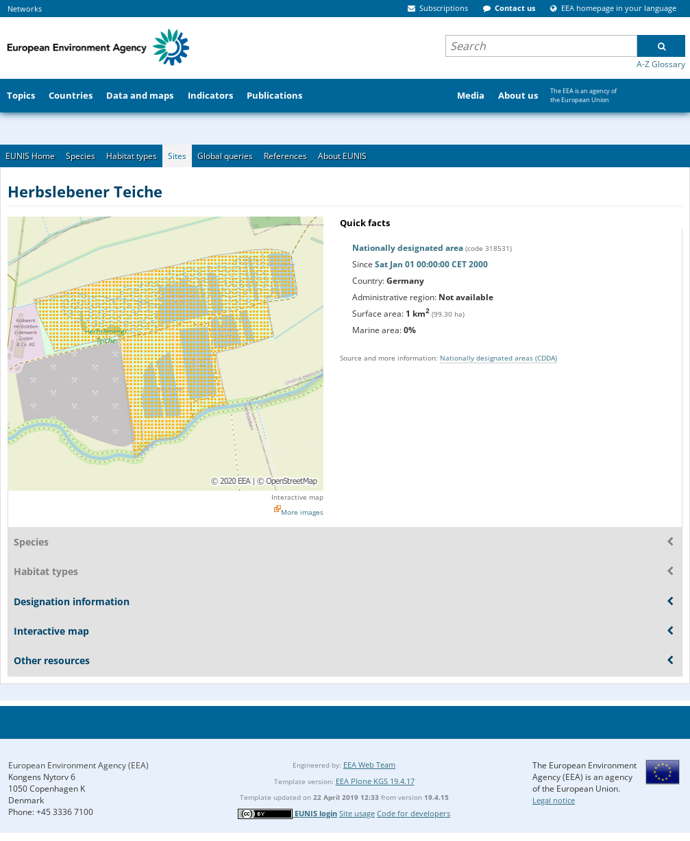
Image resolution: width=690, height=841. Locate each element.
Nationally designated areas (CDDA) (498, 358)
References (285, 156)
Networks (25, 8)
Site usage (357, 813)
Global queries (225, 156)
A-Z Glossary (661, 64)
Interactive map (297, 497)
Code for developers (413, 813)
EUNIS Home (30, 156)
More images (302, 512)
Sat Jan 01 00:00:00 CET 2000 (431, 264)
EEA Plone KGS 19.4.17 (375, 781)
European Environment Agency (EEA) (78, 765)
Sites (177, 156)
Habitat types (131, 156)
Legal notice (553, 800)
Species (80, 156)
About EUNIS (342, 156)
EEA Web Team (369, 764)
